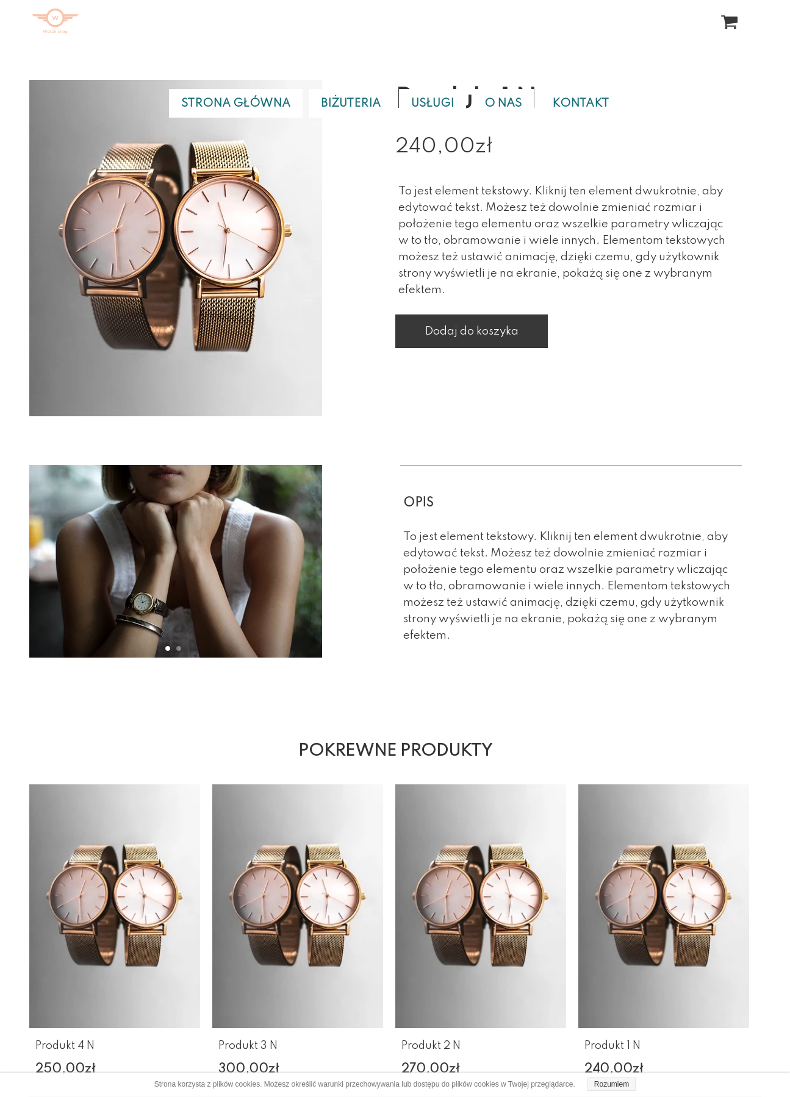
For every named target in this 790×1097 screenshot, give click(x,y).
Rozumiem (611, 1084)
